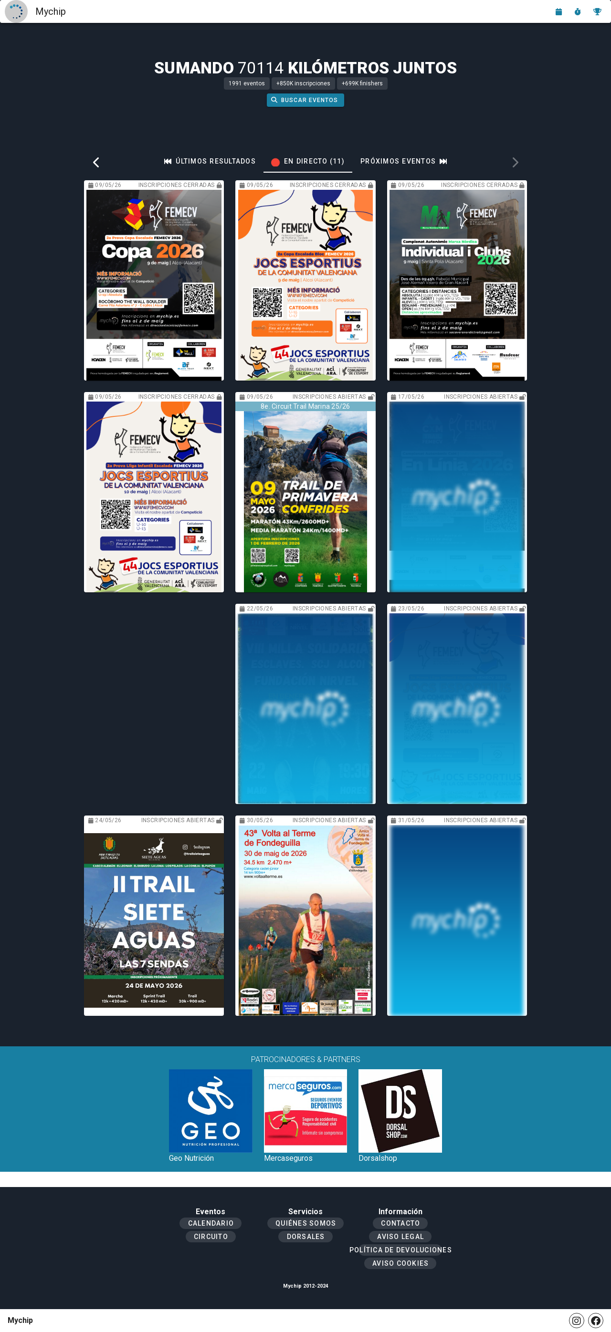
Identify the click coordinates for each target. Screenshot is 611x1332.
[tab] (210, 161)
